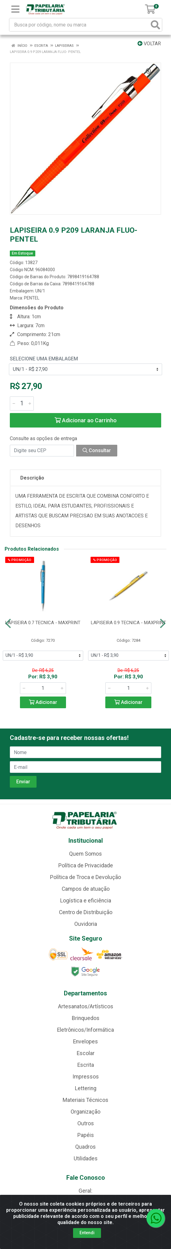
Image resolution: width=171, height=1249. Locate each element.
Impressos (85, 1077)
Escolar (86, 1053)
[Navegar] (8, 623)
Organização (85, 1112)
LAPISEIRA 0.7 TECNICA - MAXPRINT (42, 622)
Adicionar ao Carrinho (86, 420)
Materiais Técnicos (85, 1100)
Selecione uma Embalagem (44, 359)
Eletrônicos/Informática (85, 1030)
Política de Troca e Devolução (85, 877)
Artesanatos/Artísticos (85, 1006)
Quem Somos (85, 854)
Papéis (85, 1135)
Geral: (85, 1191)
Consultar (97, 450)
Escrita (85, 1065)
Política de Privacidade (85, 865)
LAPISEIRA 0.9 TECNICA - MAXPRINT (128, 622)
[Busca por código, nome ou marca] (79, 24)
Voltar (149, 43)
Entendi (87, 1232)
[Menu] (15, 9)
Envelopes (85, 1041)
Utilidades (86, 1158)
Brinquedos (85, 1018)
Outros (85, 1123)
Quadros (85, 1147)
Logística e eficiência (85, 901)
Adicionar (43, 702)
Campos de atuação (86, 889)
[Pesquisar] (155, 24)
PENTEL (31, 297)
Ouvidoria (85, 924)
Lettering (85, 1088)
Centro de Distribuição (85, 912)
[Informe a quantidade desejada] (22, 403)
